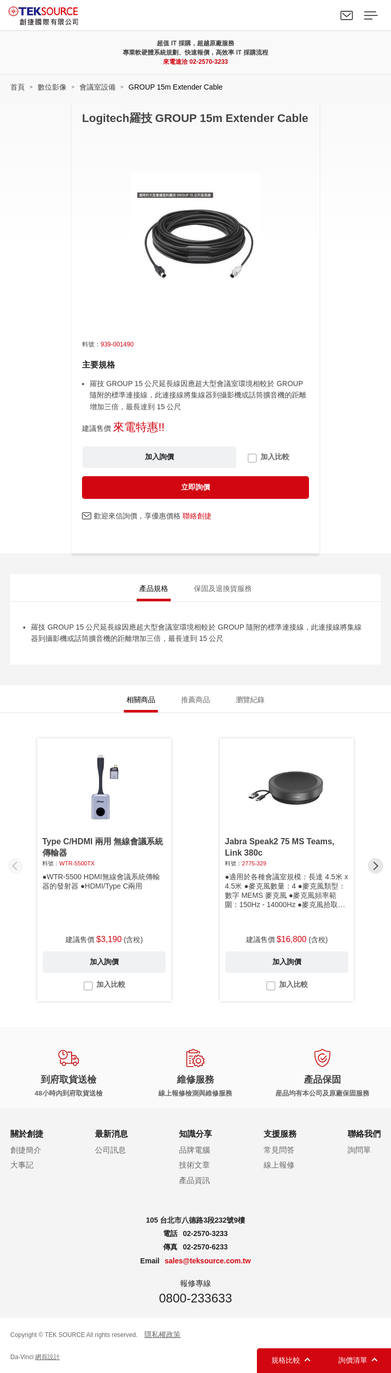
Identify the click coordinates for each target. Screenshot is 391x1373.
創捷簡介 (25, 1149)
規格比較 (285, 1360)
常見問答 (279, 1149)
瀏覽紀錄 (250, 700)
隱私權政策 (162, 1334)
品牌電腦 (194, 1149)
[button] (375, 866)
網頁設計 (47, 1357)
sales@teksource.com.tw (208, 1261)
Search (323, 15)
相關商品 (140, 700)
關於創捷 (26, 1133)
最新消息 (111, 1133)
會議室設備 (97, 87)
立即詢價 (195, 487)
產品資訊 (194, 1180)
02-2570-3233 (208, 61)
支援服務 (280, 1133)
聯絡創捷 (197, 516)
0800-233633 (195, 1298)
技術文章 (194, 1164)
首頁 (17, 87)
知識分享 (195, 1133)
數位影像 (52, 87)
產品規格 (153, 588)
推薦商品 (195, 700)
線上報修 (279, 1164)
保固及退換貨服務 (223, 588)
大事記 (22, 1164)
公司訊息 (110, 1149)
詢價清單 (352, 1360)
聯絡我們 (346, 15)
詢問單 (359, 1149)
